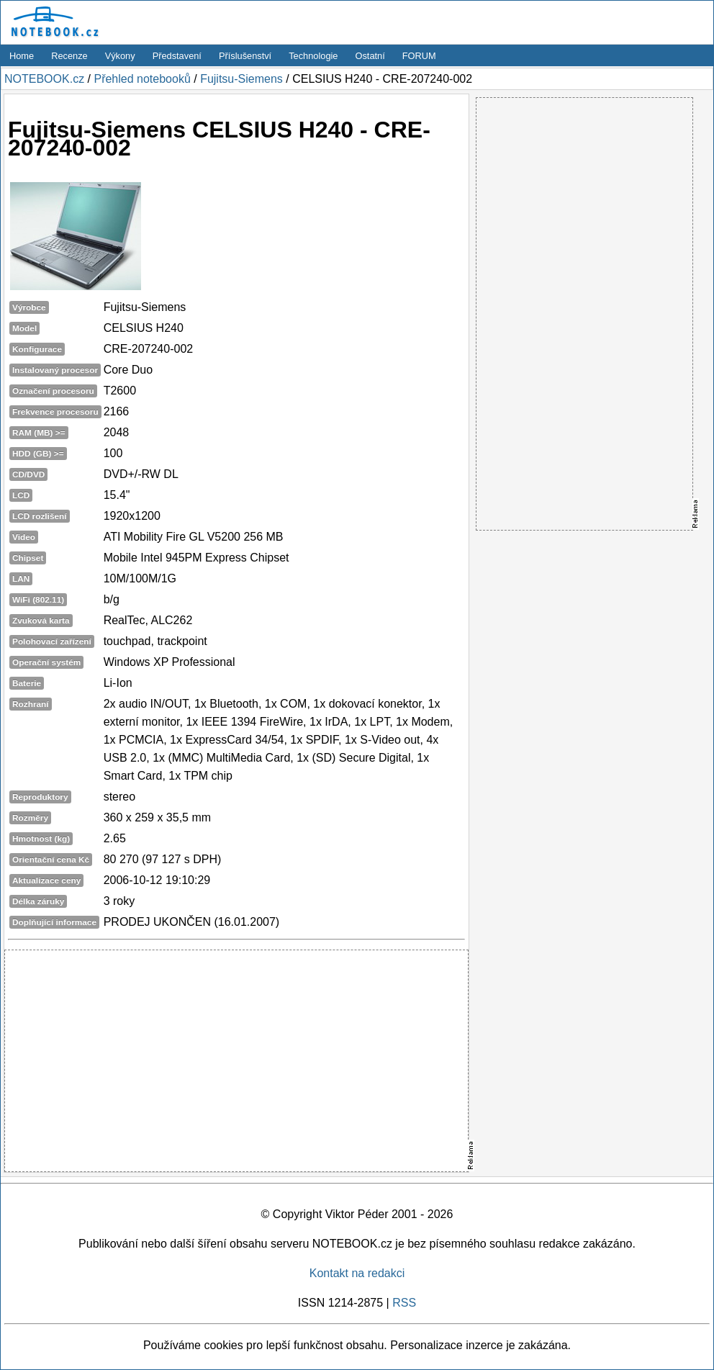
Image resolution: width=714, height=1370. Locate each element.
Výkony (120, 55)
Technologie (313, 55)
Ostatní (370, 55)
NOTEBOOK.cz (44, 79)
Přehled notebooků (142, 79)
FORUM (419, 55)
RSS (404, 1303)
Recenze (69, 55)
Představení (177, 55)
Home (21, 55)
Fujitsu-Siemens (241, 79)
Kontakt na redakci (357, 1273)
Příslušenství (245, 55)
